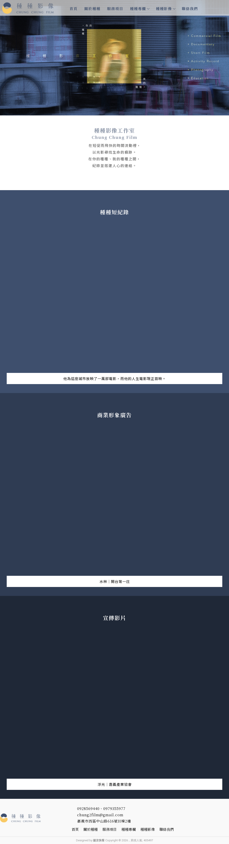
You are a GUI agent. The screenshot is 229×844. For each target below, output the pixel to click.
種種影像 (165, 8)
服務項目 (115, 8)
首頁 (74, 8)
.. (129, 840)
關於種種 (92, 8)
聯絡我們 (190, 8)
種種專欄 (139, 8)
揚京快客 (99, 840)
